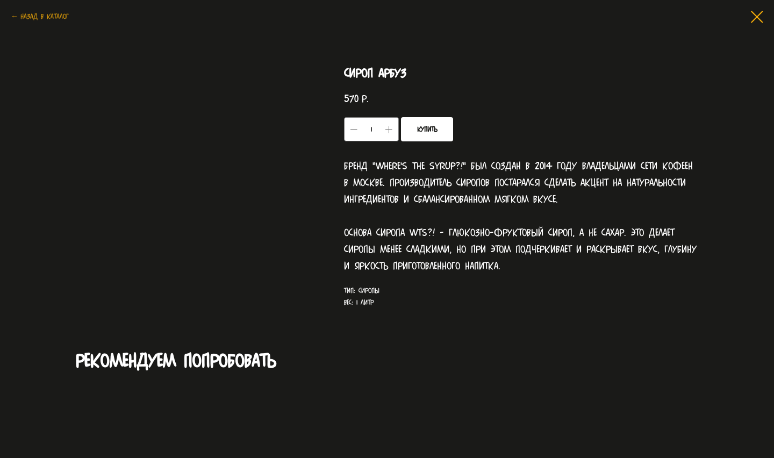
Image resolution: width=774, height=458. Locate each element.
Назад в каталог (44, 16)
